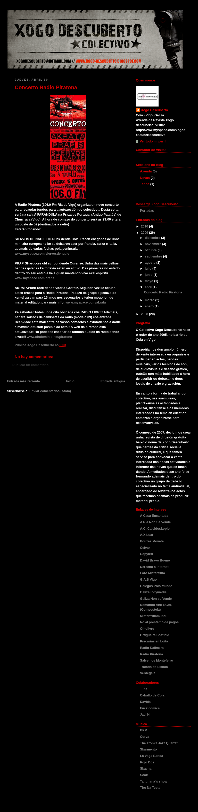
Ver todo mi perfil (153, 141)
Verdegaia (147, 673)
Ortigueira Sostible (154, 635)
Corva (144, 737)
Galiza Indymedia (153, 592)
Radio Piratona (151, 654)
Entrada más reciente (23, 381)
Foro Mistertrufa (152, 573)
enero (150, 306)
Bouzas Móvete (152, 541)
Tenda (144, 184)
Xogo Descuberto (154, 110)
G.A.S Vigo (148, 579)
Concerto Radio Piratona (46, 87)
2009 (145, 232)
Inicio (70, 381)
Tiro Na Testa (150, 788)
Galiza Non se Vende (156, 599)
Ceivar (145, 548)
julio (148, 268)
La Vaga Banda (151, 756)
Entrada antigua (113, 381)
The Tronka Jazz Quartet (159, 743)
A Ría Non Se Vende (155, 522)
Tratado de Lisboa (154, 667)
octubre (151, 250)
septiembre (154, 256)
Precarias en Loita (154, 641)
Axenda (146, 171)
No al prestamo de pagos (159, 622)
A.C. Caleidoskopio (155, 528)
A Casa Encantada (154, 516)
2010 (145, 226)
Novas (145, 178)
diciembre (153, 238)
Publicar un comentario (30, 365)
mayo (149, 281)
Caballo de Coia (152, 695)
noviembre (153, 244)
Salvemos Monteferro (156, 660)
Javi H (145, 714)
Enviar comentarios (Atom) (50, 391)
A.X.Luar (146, 535)
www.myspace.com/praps (34, 278)
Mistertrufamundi (153, 616)
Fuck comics (150, 708)
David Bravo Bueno (155, 560)
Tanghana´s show (153, 781)
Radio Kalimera (152, 648)
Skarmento (148, 749)
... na (143, 689)
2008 (145, 314)
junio (149, 275)
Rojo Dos (147, 762)
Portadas (147, 211)
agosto (150, 262)
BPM (143, 730)
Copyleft (146, 554)
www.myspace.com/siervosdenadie (42, 253)
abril (149, 287)
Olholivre (147, 629)
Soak (144, 775)
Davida (145, 702)
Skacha (145, 768)
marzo (150, 300)
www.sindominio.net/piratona (49, 337)
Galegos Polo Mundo (156, 586)
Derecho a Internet (154, 567)
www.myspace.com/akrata (85, 302)
